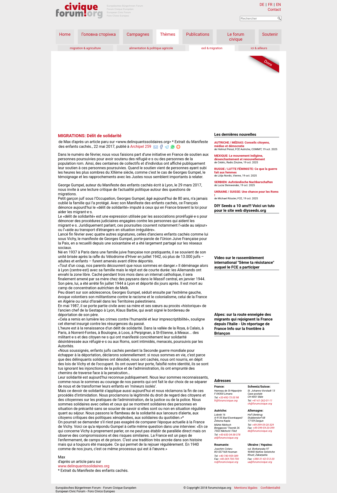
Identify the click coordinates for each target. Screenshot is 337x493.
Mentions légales (246, 487)
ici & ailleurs (259, 48)
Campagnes (138, 34)
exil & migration (211, 48)
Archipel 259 (140, 146)
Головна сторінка (98, 34)
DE (262, 4)
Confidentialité (270, 487)
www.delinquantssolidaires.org (84, 466)
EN (278, 4)
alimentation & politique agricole (151, 48)
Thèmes (167, 34)
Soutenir (270, 34)
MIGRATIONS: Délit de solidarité (90, 135)
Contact (274, 9)
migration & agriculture (85, 48)
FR (270, 4)
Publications (197, 34)
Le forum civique (235, 37)
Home (65, 34)
